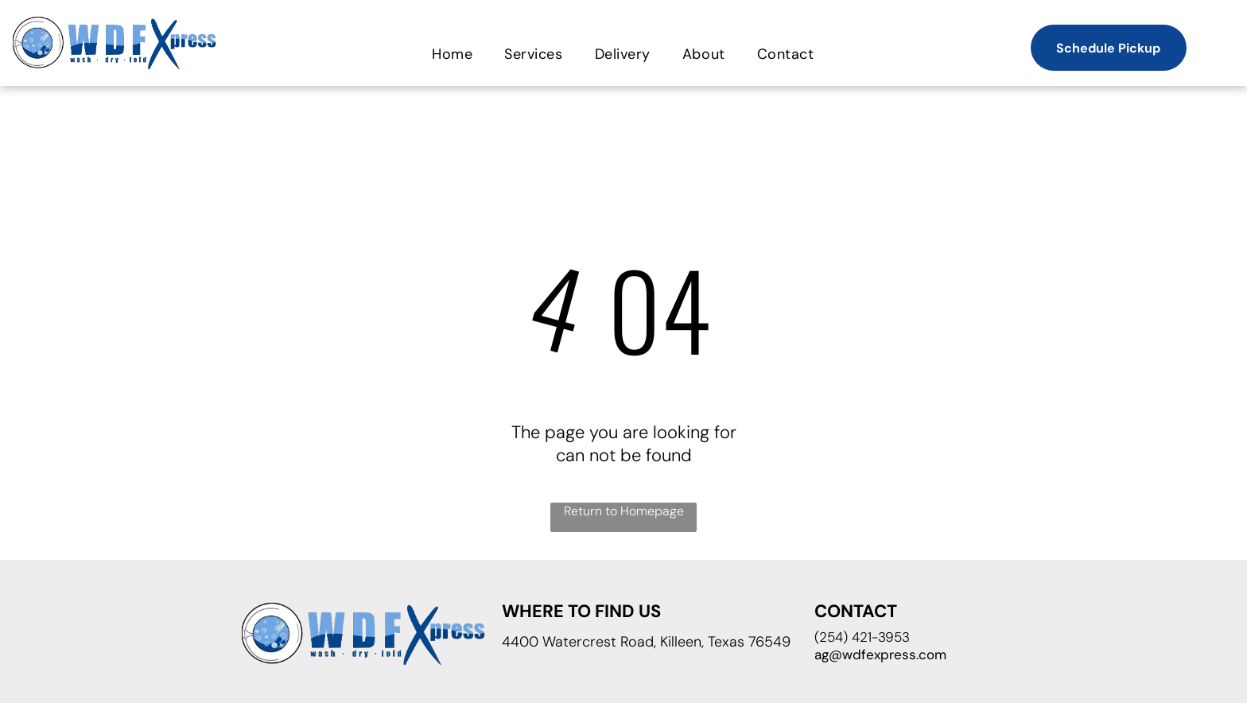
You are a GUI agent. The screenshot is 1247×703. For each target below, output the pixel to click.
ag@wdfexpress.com (880, 654)
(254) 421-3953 (862, 637)
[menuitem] (452, 54)
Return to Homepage (624, 511)
